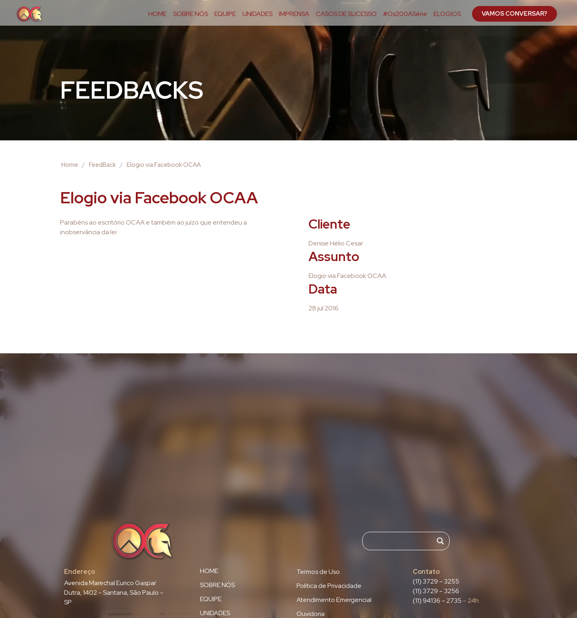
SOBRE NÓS (190, 14)
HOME (157, 14)
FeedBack (102, 165)
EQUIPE (225, 14)
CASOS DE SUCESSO (346, 14)
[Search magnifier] (440, 541)
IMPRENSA (294, 14)
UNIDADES (257, 14)
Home (69, 165)
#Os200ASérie (405, 14)
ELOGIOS (447, 14)
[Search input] (402, 541)
